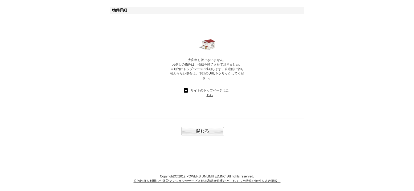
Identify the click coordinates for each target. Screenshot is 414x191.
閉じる (207, 134)
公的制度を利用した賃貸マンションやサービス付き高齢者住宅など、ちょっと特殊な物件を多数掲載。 (207, 181)
